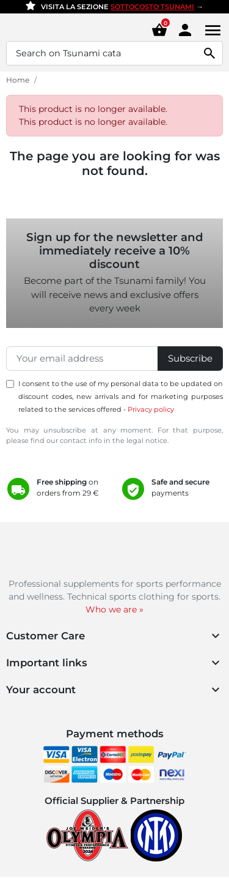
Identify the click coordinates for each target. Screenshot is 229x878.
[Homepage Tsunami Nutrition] (47, 30)
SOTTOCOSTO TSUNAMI (152, 6)
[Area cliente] (185, 29)
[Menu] (210, 30)
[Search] (114, 53)
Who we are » (114, 609)
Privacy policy (151, 409)
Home (17, 79)
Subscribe (190, 358)
